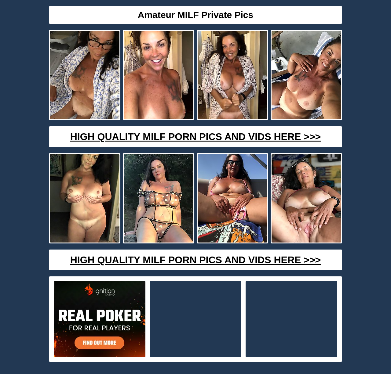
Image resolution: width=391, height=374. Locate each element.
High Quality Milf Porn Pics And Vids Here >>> (195, 136)
